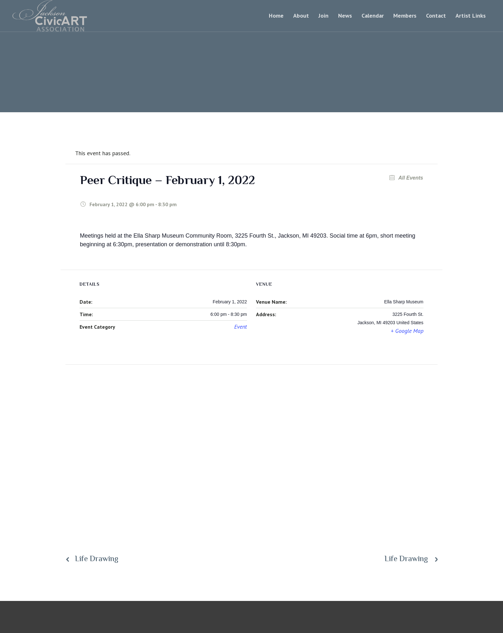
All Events (410, 178)
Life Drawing (96, 559)
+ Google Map (407, 330)
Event (240, 326)
